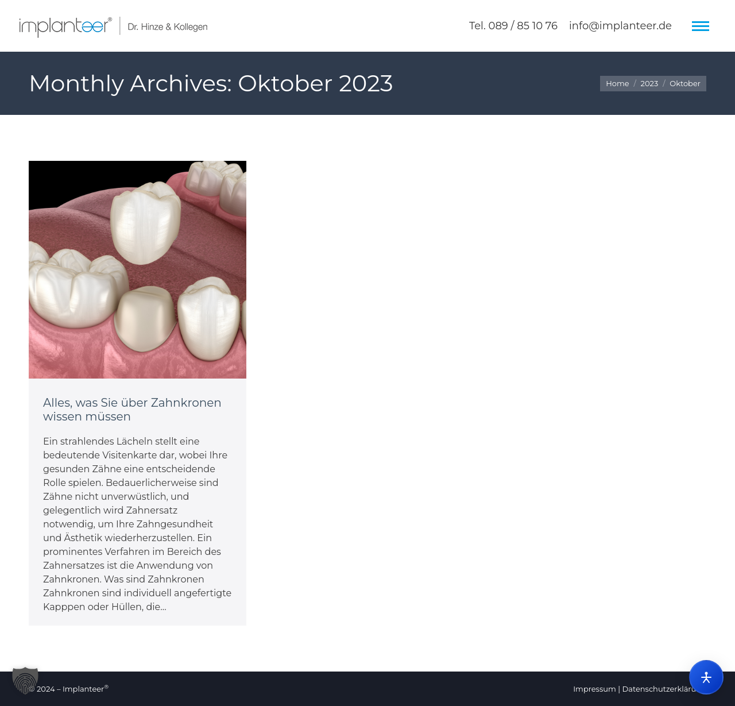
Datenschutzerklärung (664, 688)
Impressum (594, 688)
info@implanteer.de (620, 26)
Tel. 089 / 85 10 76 (513, 26)
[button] (25, 680)
